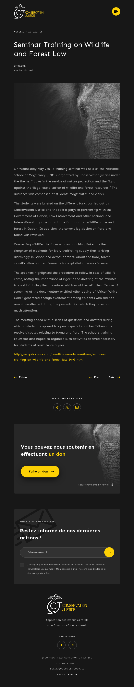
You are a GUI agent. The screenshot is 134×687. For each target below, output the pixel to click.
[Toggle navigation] (116, 11)
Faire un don (41, 471)
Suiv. (114, 377)
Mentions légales (67, 663)
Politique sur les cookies (67, 669)
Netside (73, 674)
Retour (21, 377)
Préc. (95, 377)
